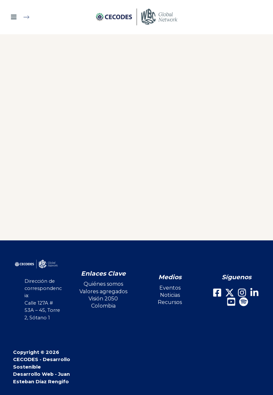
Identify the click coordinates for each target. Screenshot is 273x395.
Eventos (170, 288)
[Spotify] (243, 301)
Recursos (170, 302)
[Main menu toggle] (23, 17)
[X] (229, 292)
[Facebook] (217, 292)
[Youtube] (231, 301)
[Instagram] (242, 292)
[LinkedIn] (254, 292)
